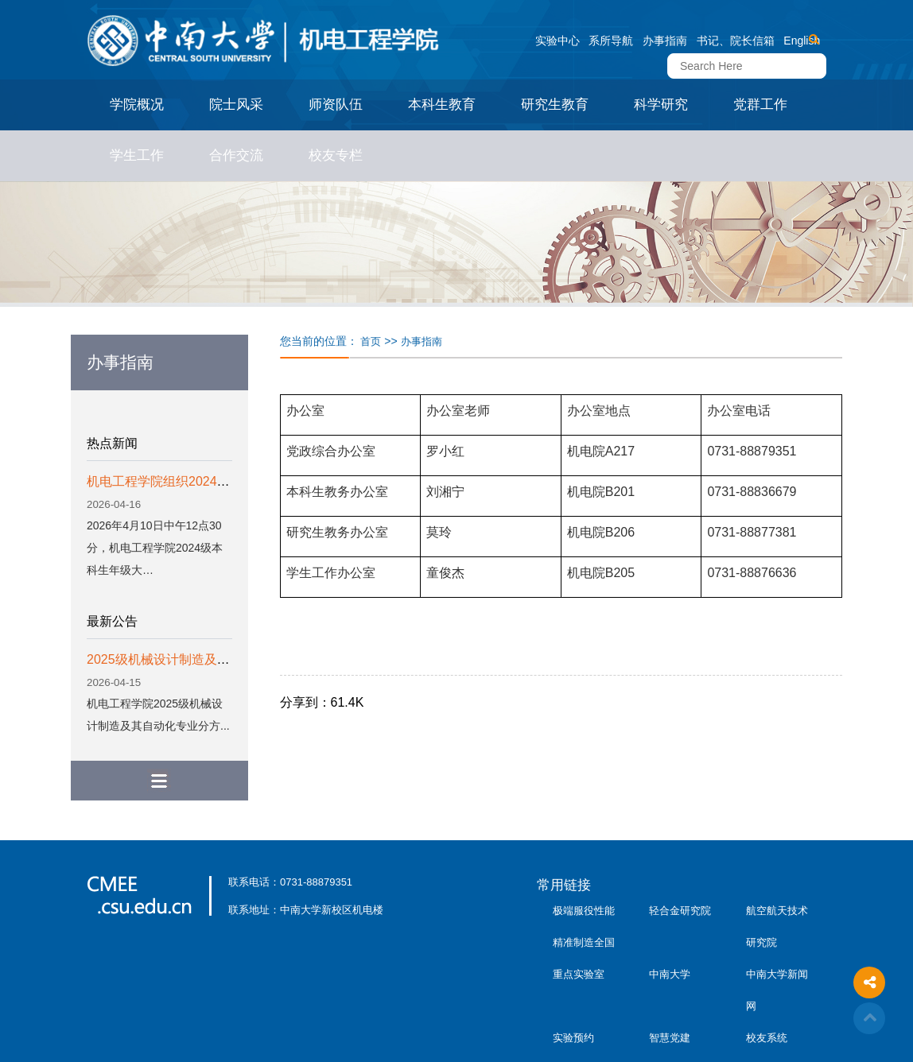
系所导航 (611, 40)
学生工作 (137, 155)
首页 (370, 341)
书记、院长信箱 (736, 40)
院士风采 (236, 104)
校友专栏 (336, 155)
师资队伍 (336, 104)
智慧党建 (669, 1038)
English (801, 40)
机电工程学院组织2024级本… (171, 481)
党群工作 (760, 104)
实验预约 (573, 1038)
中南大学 (669, 974)
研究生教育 (555, 104)
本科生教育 (442, 104)
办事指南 (665, 40)
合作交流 (236, 155)
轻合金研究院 (680, 911)
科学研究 (661, 104)
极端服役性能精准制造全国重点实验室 (584, 942)
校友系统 (766, 1038)
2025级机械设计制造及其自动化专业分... (202, 659)
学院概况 (137, 104)
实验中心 (557, 40)
